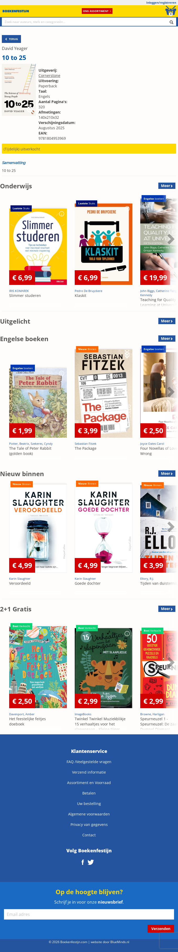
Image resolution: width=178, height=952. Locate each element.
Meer (165, 185)
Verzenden (160, 928)
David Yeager (15, 48)
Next (170, 239)
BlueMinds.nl (119, 942)
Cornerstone (49, 75)
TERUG (11, 39)
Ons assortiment (97, 11)
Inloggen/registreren (161, 2)
